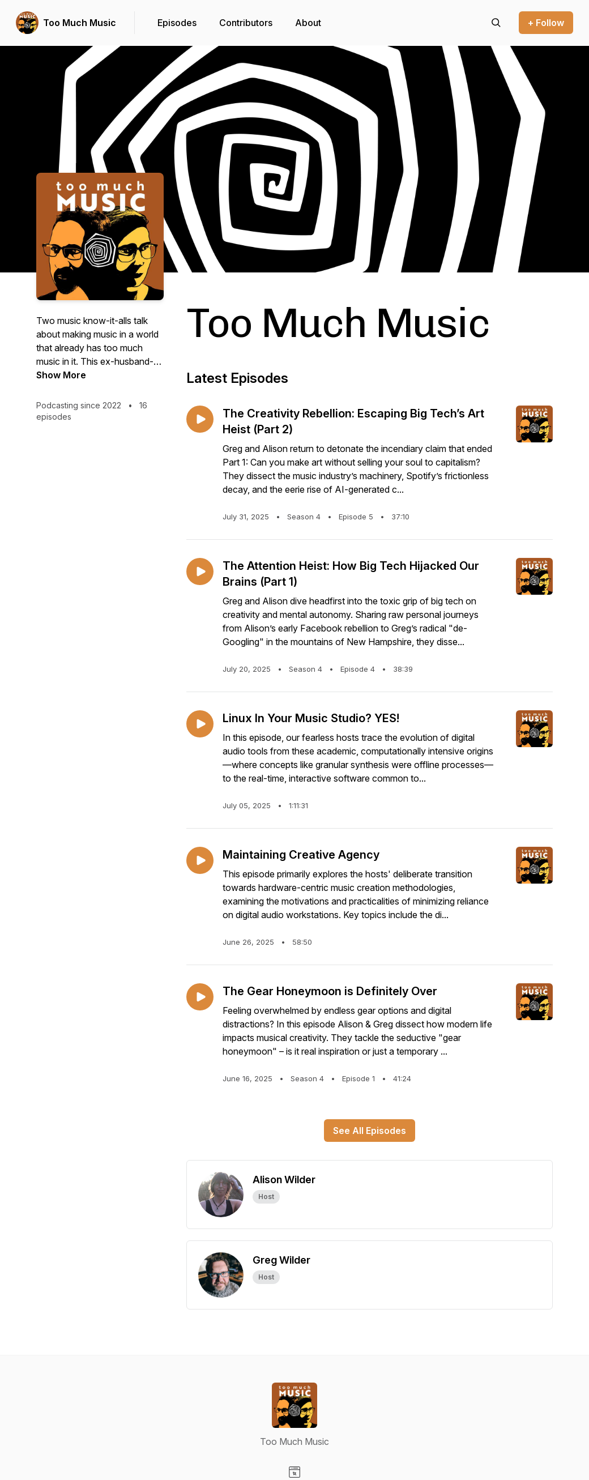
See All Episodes (369, 1130)
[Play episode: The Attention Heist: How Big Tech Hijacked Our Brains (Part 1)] (200, 571)
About (308, 22)
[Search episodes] (496, 22)
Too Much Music (79, 22)
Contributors (245, 22)
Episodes (177, 22)
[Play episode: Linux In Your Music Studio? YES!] (200, 723)
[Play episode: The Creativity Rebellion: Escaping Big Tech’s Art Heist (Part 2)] (200, 419)
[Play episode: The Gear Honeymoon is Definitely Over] (200, 996)
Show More (61, 375)
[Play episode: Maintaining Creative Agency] (200, 860)
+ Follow (546, 22)
